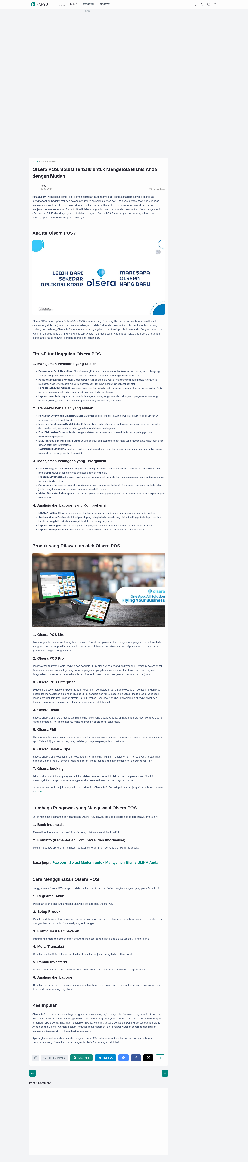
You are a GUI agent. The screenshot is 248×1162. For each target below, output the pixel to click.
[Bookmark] (35, 1058)
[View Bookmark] (202, 4)
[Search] (209, 4)
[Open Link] (215, 4)
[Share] (160, 1057)
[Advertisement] (124, 34)
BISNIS (74, 4)
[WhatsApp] (81, 1057)
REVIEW (104, 4)
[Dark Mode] (196, 4)
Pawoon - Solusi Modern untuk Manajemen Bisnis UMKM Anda (105, 863)
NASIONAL (88, 4)
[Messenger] (123, 1057)
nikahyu (40, 4)
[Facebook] (136, 1057)
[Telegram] (105, 1057)
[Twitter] (148, 1057)
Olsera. (39, 791)
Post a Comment (54, 1057)
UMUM (61, 4)
